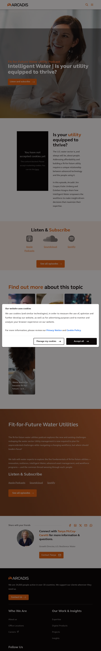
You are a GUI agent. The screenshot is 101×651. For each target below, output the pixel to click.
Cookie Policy (74, 330)
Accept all (79, 341)
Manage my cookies (46, 341)
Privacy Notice (54, 330)
